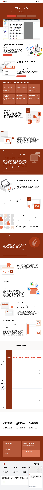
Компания (26, 1)
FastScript (25, 265)
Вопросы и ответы (7, 449)
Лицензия (6, 450)
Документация (31, 16)
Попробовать (21, 16)
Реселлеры (24, 471)
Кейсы (29, 1)
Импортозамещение (6, 473)
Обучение (23, 473)
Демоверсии (5, 470)
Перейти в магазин (21, 76)
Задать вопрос (14, 470)
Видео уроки (14, 472)
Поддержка (20, 1)
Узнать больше (7, 55)
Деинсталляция (7, 452)
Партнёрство (24, 472)
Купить (16, 1)
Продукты (12, 1)
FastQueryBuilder (25, 305)
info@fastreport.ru (36, 463)
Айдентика (24, 470)
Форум (13, 473)
